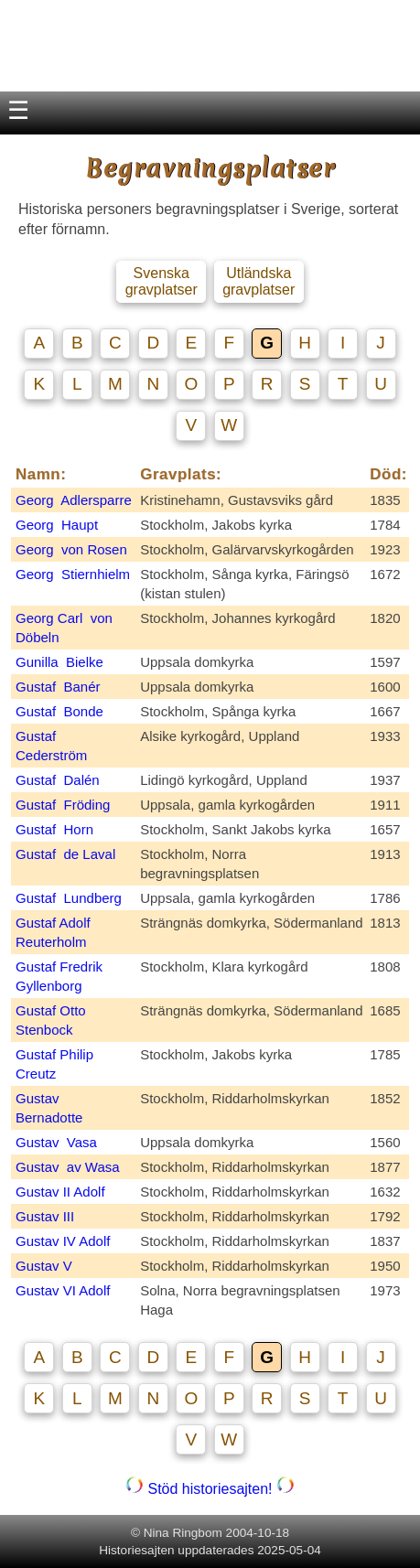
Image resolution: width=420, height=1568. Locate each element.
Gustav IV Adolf (63, 1241)
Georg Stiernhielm (73, 574)
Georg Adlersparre (74, 500)
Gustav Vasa (56, 1142)
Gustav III (45, 1216)
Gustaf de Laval (65, 854)
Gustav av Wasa (68, 1167)
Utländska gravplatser (258, 281)
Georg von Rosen (71, 549)
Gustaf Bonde (59, 711)
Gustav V (44, 1265)
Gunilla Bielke (59, 662)
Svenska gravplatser (161, 281)
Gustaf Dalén (58, 780)
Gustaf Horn (54, 829)
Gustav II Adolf (60, 1191)
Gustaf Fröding (63, 804)
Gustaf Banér (58, 686)
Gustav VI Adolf (63, 1290)
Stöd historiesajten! (210, 1489)
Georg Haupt (57, 524)
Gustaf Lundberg (69, 898)
